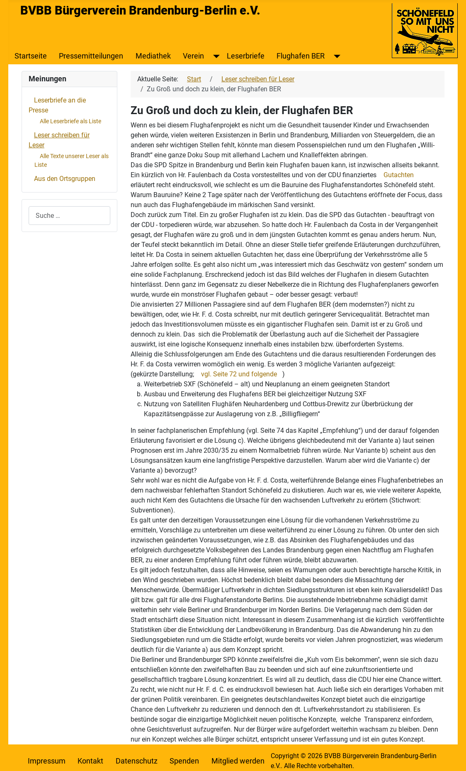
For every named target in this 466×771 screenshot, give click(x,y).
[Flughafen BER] (335, 56)
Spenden (184, 761)
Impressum (47, 761)
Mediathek (153, 56)
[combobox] (69, 215)
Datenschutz (137, 761)
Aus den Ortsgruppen (64, 179)
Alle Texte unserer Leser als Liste (71, 160)
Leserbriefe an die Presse (57, 105)
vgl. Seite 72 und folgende (239, 374)
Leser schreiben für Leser (59, 140)
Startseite (31, 56)
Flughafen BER (301, 56)
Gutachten (398, 175)
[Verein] (214, 56)
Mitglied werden (238, 761)
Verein (193, 56)
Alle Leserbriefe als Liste (70, 121)
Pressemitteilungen (91, 56)
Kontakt (90, 761)
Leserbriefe (246, 56)
